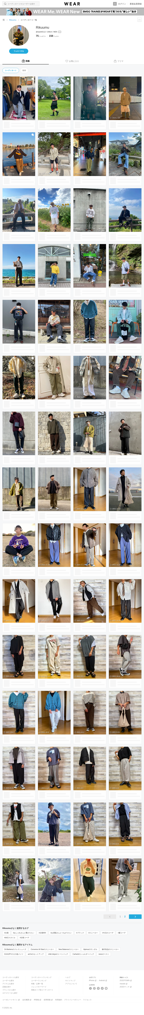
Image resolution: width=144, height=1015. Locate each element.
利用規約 (58, 1000)
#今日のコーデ (107, 933)
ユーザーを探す (8, 981)
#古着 (6, 933)
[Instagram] (94, 988)
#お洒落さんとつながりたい (61, 933)
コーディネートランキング (41, 977)
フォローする (19, 51)
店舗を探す (6, 987)
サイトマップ (70, 981)
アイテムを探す (8, 984)
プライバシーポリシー (72, 1000)
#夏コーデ (122, 933)
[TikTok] (102, 988)
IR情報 (38, 1000)
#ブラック (80, 933)
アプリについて (71, 984)
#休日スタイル (9, 938)
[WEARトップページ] (3, 20)
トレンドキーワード (38, 987)
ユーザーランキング (38, 981)
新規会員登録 (136, 4)
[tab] (25, 61)
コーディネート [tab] (11, 70)
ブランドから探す (9, 990)
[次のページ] (135, 916)
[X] (90, 988)
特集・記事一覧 (37, 984)
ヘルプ (67, 977)
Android (103, 980)
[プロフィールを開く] (48, 32)
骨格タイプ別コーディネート (42, 990)
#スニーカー (93, 933)
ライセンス (87, 1000)
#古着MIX (42, 933)
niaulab (124, 983)
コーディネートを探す (10, 977)
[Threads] (98, 988)
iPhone (93, 980)
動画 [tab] (24, 70)
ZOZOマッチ (126, 987)
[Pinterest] (106, 988)
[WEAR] (72, 4)
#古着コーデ (24, 938)
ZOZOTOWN (126, 980)
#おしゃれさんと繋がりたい (23, 933)
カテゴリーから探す (10, 993)
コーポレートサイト (11, 1000)
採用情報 (48, 1000)
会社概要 (27, 1000)
